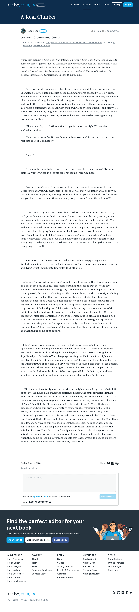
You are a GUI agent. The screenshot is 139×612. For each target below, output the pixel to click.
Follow (43, 31)
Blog (59, 559)
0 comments (110, 31)
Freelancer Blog (65, 577)
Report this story (29, 468)
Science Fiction (28, 37)
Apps (40, 5)
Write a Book (89, 563)
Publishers (113, 570)
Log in (128, 5)
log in (45, 496)
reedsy (21, 593)
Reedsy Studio (90, 559)
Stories (87, 4)
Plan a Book (88, 566)
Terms (15, 600)
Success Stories (40, 574)
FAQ (8, 600)
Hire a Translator (15, 577)
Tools (106, 4)
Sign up (117, 5)
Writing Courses (65, 566)
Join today (15, 540)
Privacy (23, 600)
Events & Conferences (68, 570)
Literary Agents (115, 566)
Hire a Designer (14, 566)
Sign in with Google (38, 540)
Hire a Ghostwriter (15, 574)
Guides (60, 563)
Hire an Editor (13, 563)
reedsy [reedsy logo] (21, 4)
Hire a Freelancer (15, 559)
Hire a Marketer (14, 570)
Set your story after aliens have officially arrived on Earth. (74, 42)
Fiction (55, 37)
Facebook (60, 540)
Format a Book (90, 570)
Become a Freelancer (42, 570)
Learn (97, 4)
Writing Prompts (116, 563)
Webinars (61, 574)
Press (34, 566)
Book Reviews (115, 559)
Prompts (75, 4)
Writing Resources (91, 574)
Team (34, 563)
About (35, 559)
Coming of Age (43, 37)
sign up (36, 496)
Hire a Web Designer (16, 581)
